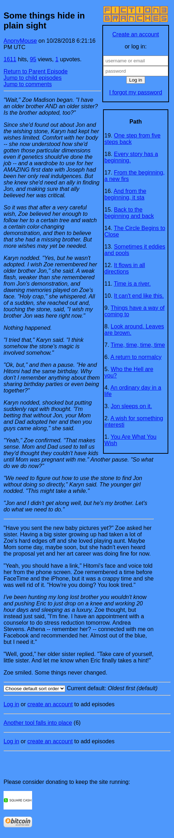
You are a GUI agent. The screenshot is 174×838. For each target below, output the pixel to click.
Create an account (135, 34)
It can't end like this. (139, 296)
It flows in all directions (124, 268)
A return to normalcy (136, 357)
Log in (11, 704)
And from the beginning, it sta (125, 194)
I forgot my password (135, 92)
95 (33, 59)
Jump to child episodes (33, 78)
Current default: (87, 689)
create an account (50, 704)
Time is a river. (132, 284)
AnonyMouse (20, 41)
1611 (10, 59)
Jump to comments (28, 84)
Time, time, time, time (138, 345)
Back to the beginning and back (129, 213)
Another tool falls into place (38, 723)
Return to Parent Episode (36, 71)
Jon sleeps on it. (131, 406)
